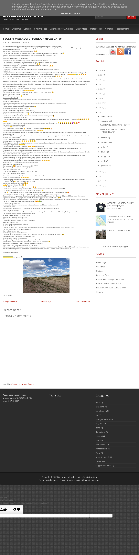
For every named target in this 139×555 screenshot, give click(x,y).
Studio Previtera (90, 477)
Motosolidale (96, 28)
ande (98, 402)
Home (6, 28)
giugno (104, 151)
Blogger (124, 246)
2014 (100, 181)
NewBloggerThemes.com (89, 480)
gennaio (104, 165)
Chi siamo (16, 28)
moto (98, 440)
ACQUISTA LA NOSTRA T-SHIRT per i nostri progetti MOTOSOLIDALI (120, 206)
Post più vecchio (83, 301)
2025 (100, 75)
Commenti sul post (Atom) (22, 384)
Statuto (27, 28)
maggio (104, 156)
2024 (100, 79)
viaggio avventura (103, 465)
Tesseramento (122, 28)
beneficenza (101, 411)
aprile (103, 161)
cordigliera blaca (103, 419)
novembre (105, 121)
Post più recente (10, 301)
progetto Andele (103, 457)
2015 (100, 176)
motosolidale (101, 448)
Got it (77, 13)
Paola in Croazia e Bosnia (118, 230)
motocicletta (101, 444)
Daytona (99, 423)
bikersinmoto (63, 477)
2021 (100, 93)
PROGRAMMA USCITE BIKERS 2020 (111, 287)
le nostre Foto (40, 28)
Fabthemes (53, 480)
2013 (100, 185)
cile (97, 415)
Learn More (66, 13)
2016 (100, 171)
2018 (100, 107)
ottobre (104, 137)
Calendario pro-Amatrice (61, 28)
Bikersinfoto (81, 28)
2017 (100, 112)
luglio (103, 147)
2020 (100, 98)
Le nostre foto (102, 275)
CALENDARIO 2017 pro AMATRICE (110, 279)
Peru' (98, 453)
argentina (100, 406)
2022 (100, 89)
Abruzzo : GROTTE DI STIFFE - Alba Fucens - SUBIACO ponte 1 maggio (120, 219)
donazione (100, 432)
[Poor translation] (16, 509)
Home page (46, 301)
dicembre (105, 116)
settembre (105, 142)
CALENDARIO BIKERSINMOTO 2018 (114, 125)
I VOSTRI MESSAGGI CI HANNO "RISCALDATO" (32, 38)
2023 (100, 84)
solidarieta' (100, 461)
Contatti (109, 28)
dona (98, 427)
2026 (100, 70)
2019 (100, 103)
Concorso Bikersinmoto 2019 (108, 283)
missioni (99, 436)
